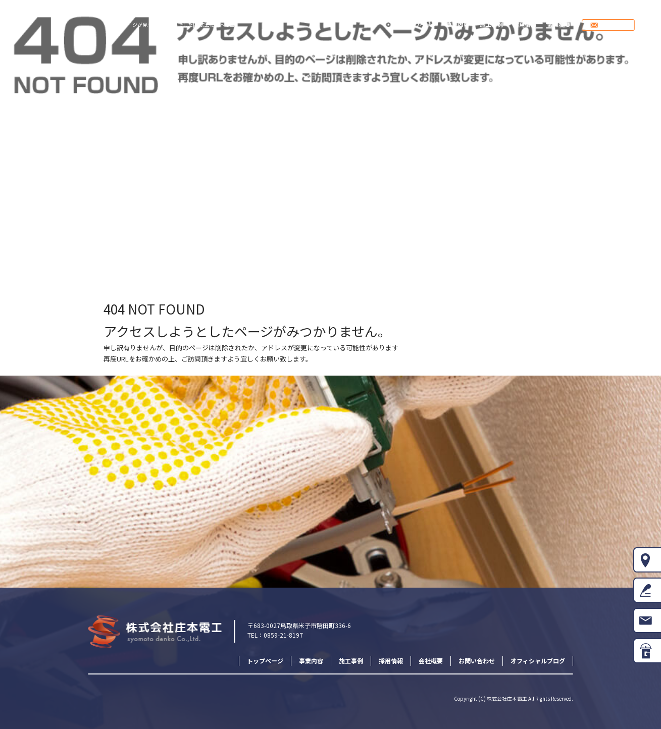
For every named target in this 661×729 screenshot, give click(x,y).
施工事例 (492, 25)
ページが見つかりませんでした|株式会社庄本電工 (178, 24)
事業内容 (459, 25)
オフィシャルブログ (538, 660)
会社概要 (558, 25)
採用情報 (525, 25)
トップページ (419, 25)
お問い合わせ (618, 25)
